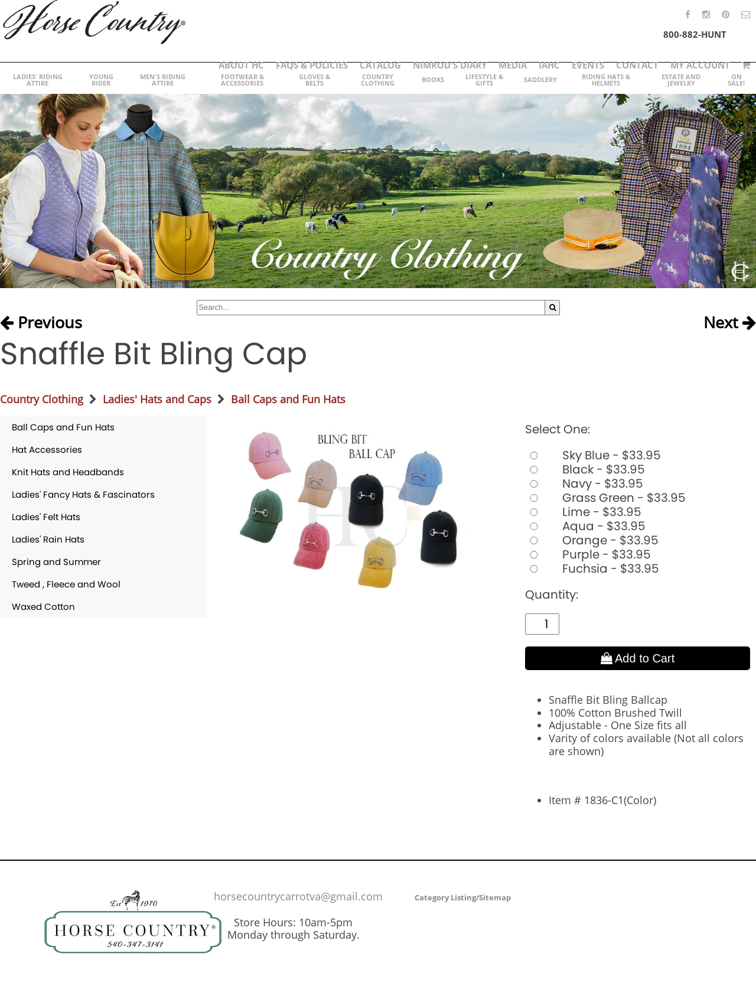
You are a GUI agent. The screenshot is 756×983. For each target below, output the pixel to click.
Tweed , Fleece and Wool (66, 584)
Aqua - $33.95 (585, 526)
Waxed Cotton (43, 606)
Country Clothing (41, 399)
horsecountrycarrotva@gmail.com (298, 896)
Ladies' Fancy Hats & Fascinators (83, 494)
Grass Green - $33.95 (605, 497)
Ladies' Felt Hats (46, 517)
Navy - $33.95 (584, 483)
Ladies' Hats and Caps (157, 399)
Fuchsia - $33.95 (592, 568)
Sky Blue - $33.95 (593, 455)
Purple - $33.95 (588, 554)
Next (729, 323)
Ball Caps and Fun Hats (288, 399)
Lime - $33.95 (583, 512)
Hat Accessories (47, 449)
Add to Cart (638, 658)
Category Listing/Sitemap (463, 897)
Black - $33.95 (585, 469)
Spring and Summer (56, 562)
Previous (41, 323)
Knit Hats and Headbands (68, 472)
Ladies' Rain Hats (48, 539)
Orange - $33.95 (592, 540)
